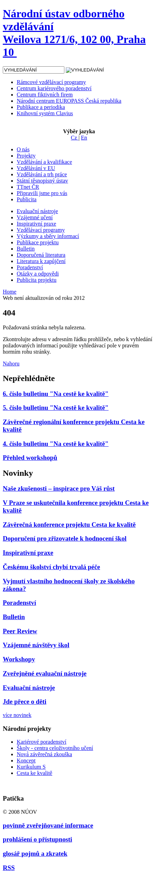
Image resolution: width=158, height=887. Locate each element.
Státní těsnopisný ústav (42, 181)
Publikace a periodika (41, 107)
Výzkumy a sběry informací (48, 236)
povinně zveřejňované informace (48, 825)
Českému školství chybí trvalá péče (51, 567)
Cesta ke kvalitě (34, 773)
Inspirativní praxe (36, 224)
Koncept (26, 760)
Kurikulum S (31, 767)
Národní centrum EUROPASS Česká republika (69, 101)
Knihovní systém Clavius (45, 113)
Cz (75, 138)
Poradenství (30, 267)
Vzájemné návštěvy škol (36, 645)
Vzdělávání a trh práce (42, 174)
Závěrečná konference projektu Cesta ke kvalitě (69, 524)
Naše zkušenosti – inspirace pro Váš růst (58, 488)
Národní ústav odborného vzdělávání (74, 32)
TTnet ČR (28, 187)
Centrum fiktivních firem (45, 95)
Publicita (27, 199)
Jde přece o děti (24, 701)
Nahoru (11, 363)
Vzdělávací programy (41, 230)
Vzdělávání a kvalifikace (44, 162)
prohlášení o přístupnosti (37, 839)
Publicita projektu (36, 280)
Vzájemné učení (35, 217)
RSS (9, 867)
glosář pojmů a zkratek (35, 853)
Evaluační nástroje (37, 211)
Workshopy (19, 659)
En (84, 138)
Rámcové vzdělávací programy (51, 82)
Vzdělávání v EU (36, 168)
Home (9, 292)
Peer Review (20, 631)
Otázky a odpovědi (38, 274)
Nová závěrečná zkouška (44, 754)
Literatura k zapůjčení (41, 261)
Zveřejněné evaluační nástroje (45, 673)
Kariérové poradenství (41, 742)
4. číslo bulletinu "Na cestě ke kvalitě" (56, 443)
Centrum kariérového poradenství (54, 88)
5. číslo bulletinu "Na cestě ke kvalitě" (56, 407)
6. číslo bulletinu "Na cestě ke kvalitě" (56, 393)
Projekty (26, 156)
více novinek (17, 715)
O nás (23, 149)
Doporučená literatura (41, 255)
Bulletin (26, 249)
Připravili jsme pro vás (42, 193)
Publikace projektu (37, 242)
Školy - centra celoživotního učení (55, 748)
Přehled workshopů (30, 457)
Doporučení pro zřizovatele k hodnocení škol (65, 538)
